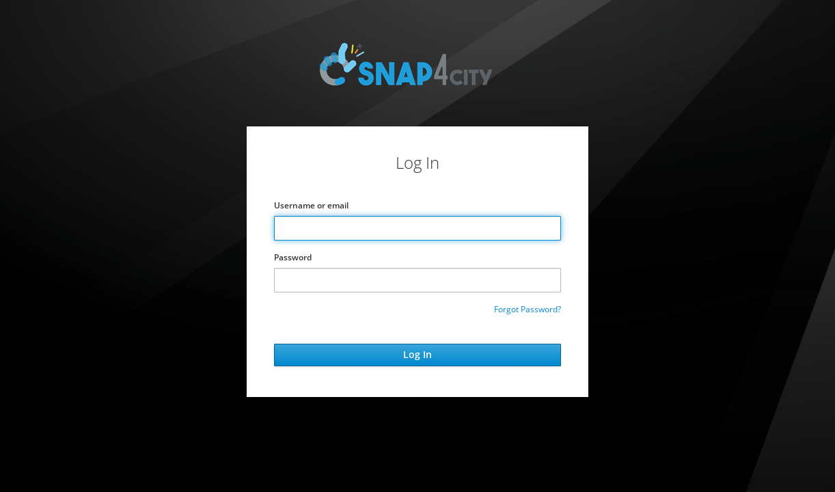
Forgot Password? (527, 309)
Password (293, 257)
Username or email (311, 205)
